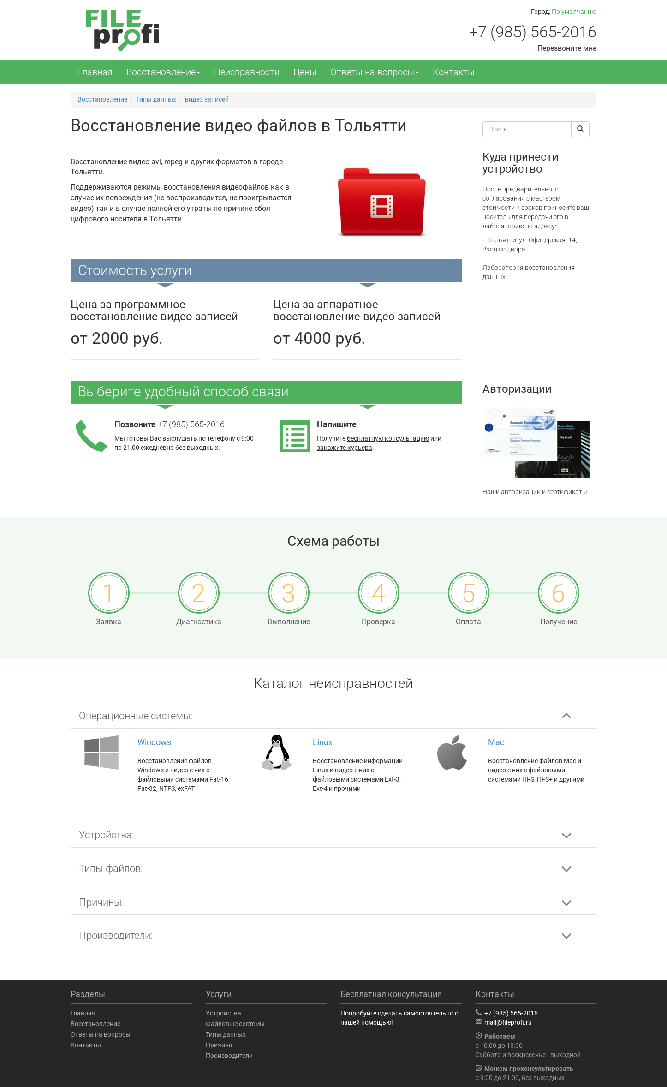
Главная (95, 72)
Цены (304, 72)
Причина (219, 1045)
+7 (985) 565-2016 (532, 32)
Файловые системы (235, 1023)
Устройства (223, 1013)
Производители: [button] (116, 935)
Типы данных (226, 1034)
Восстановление (163, 72)
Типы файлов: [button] (111, 868)
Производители (229, 1055)
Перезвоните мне (566, 48)
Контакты (454, 72)
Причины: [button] (101, 902)
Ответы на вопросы (374, 72)
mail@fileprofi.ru (508, 1022)
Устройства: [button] (106, 835)
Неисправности (247, 72)
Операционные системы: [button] (136, 716)
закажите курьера (344, 447)
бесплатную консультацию (388, 438)
